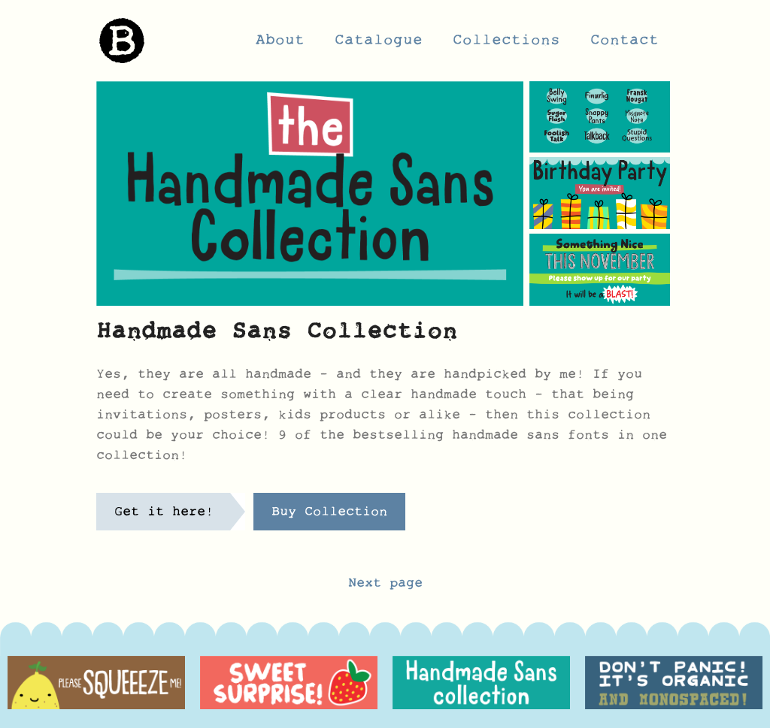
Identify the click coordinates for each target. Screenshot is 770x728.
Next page (385, 586)
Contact (624, 44)
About (280, 44)
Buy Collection (329, 515)
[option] (96, 682)
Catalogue (379, 44)
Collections (506, 44)
